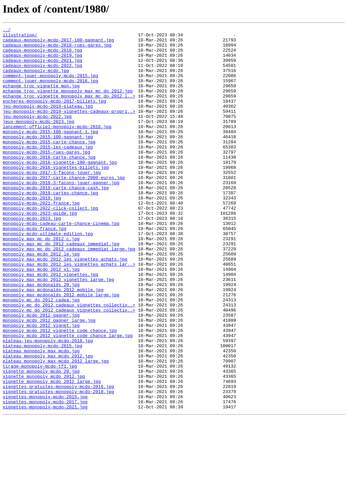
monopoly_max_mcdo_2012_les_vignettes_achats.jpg (65, 306)
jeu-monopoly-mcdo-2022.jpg (37, 134)
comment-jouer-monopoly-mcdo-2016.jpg (50, 92)
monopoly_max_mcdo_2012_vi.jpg (41, 318)
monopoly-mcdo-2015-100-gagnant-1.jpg (50, 153)
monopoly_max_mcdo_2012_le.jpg (41, 300)
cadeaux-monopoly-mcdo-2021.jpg (42, 67)
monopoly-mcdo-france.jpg (34, 269)
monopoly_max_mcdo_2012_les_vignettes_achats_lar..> (69, 312)
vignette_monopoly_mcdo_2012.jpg (44, 446)
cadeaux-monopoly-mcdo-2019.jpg (42, 61)
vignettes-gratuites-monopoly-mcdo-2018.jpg (58, 465)
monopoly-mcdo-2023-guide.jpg (40, 251)
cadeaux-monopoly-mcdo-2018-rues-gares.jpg (57, 49)
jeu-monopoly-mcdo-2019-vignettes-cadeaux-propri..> (69, 128)
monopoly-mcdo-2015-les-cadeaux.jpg (48, 171)
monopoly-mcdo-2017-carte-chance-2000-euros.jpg (64, 208)
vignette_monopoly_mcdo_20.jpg (41, 440)
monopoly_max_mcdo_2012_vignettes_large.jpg (58, 330)
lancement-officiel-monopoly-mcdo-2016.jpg (57, 147)
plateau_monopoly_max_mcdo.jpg (41, 416)
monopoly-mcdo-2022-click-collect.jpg (50, 245)
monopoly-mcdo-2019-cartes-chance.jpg (50, 226)
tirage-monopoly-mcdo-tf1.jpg (40, 434)
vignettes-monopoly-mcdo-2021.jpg (45, 483)
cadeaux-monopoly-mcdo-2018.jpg (42, 55)
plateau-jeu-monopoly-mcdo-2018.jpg (48, 404)
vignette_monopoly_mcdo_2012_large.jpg (52, 452)
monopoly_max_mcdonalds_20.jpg (41, 336)
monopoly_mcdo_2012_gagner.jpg (41, 373)
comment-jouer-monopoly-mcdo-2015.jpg (50, 86)
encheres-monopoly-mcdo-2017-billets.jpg (54, 116)
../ (7, 31)
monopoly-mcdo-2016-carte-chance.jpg (49, 183)
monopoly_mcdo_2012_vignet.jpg (41, 385)
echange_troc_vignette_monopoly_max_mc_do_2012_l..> (69, 110)
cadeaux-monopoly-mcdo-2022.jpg (42, 73)
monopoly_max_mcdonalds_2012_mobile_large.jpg (61, 349)
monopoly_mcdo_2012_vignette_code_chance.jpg (60, 391)
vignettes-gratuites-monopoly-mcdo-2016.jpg (58, 459)
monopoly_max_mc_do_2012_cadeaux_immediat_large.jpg (69, 293)
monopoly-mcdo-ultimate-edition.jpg (48, 275)
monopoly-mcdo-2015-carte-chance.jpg (49, 165)
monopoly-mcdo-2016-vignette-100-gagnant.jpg (60, 190)
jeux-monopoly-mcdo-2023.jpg (38, 141)
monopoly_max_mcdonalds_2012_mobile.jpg (53, 342)
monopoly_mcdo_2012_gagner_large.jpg (49, 379)
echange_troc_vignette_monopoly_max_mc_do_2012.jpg (68, 104)
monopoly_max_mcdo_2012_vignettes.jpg (50, 324)
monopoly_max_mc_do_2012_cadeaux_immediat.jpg (61, 287)
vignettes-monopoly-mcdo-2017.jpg (45, 477)
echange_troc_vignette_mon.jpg (41, 98)
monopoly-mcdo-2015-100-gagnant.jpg (48, 159)
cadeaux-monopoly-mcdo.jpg (36, 79)
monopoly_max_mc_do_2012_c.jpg (41, 281)
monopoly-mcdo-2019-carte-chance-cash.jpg (56, 220)
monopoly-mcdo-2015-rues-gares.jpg (46, 177)
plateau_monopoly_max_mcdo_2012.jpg (48, 422)
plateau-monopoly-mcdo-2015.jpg (42, 410)
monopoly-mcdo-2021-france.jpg (41, 238)
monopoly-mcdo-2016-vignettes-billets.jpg (56, 196)
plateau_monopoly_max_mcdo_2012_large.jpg (56, 428)
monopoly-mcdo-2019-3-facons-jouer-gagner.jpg (61, 214)
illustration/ (20, 37)
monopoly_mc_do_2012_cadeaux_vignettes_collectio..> (69, 361)
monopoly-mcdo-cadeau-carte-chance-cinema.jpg (61, 263)
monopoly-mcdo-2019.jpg (32, 232)
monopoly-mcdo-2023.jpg (32, 257)
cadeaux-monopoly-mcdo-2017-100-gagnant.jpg (58, 43)
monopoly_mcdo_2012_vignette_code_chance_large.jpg (68, 397)
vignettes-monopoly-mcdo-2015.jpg (45, 471)
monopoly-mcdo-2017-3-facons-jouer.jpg (52, 202)
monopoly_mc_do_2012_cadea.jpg (41, 355)
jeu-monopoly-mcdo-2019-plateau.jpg (48, 122)
